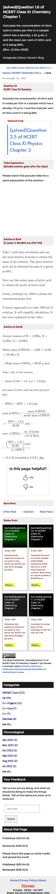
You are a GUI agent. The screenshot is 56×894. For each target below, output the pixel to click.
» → (50, 68)
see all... (7, 724)
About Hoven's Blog (31, 57)
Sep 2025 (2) (9, 755)
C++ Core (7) (9, 708)
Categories (9, 57)
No (28, 487)
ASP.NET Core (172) (13, 692)
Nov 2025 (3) (27, 68)
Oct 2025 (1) (41, 68)
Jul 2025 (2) (9, 766)
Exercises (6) (9, 719)
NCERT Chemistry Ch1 (25, 73)
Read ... (9, 585)
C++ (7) (6, 713)
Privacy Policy (28, 880)
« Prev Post (9, 511)
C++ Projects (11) (12, 703)
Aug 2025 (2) (9, 761)
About (42, 880)
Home (6, 73)
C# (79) (6, 698)
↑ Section (28, 511)
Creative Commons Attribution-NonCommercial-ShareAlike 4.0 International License (24, 669)
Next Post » (47, 511)
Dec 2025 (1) (12, 68)
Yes (28, 477)
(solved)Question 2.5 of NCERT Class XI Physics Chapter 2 (28, 140)
